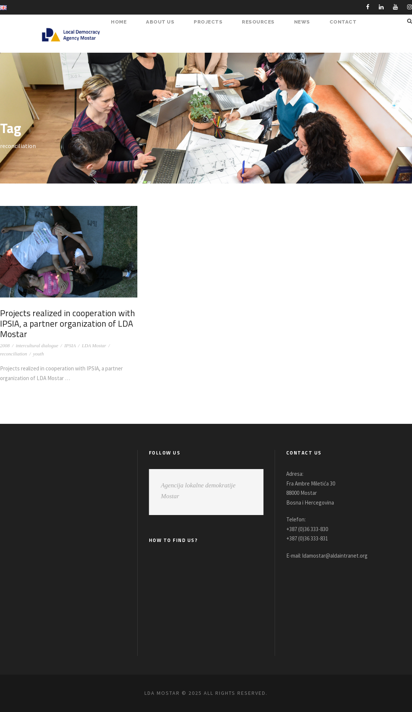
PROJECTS (212, 22)
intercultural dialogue (37, 345)
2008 (5, 345)
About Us (165, 22)
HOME (124, 22)
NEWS (304, 22)
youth (38, 354)
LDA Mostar (94, 345)
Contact (344, 22)
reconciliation (13, 354)
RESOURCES (261, 22)
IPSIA (70, 345)
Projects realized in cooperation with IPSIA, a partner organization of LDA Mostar (64, 323)
